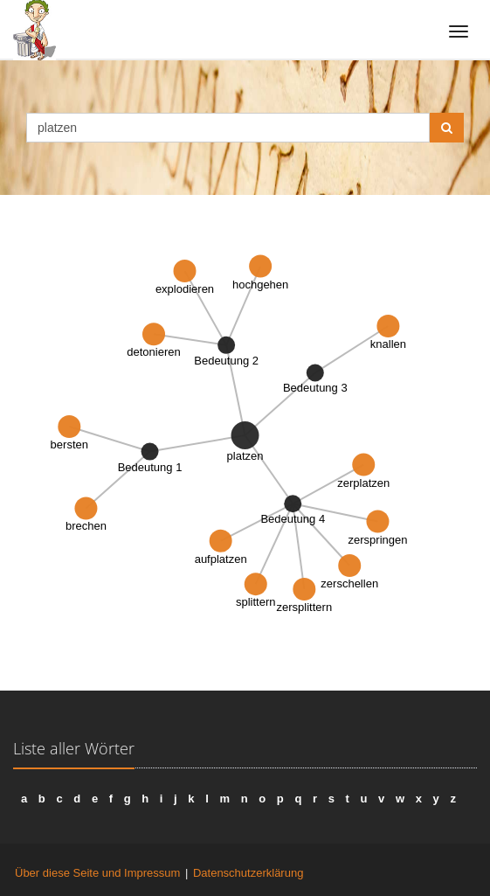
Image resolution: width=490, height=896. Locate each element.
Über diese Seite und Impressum (97, 872)
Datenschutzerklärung (248, 872)
